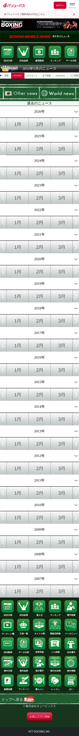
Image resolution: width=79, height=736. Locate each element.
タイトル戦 (39, 632)
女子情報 (46, 75)
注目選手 (71, 651)
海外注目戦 (55, 670)
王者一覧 (23, 632)
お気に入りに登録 (39, 716)
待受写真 (39, 651)
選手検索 (71, 614)
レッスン (55, 688)
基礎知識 (8, 688)
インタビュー (71, 632)
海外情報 (71, 670)
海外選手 (39, 670)
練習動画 (39, 60)
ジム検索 (55, 651)
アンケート (23, 688)
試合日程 (8, 60)
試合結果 (23, 60)
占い (71, 688)
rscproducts (60, 75)
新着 (6, 75)
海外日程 (8, 670)
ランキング (55, 60)
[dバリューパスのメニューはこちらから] (72, 5)
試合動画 (8, 651)
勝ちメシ (39, 688)
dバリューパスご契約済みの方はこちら (24, 14)
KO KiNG (17, 75)
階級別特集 (55, 632)
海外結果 (23, 670)
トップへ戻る (17, 700)
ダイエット (32, 75)
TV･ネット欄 (8, 633)
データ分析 (71, 60)
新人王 (39, 614)
